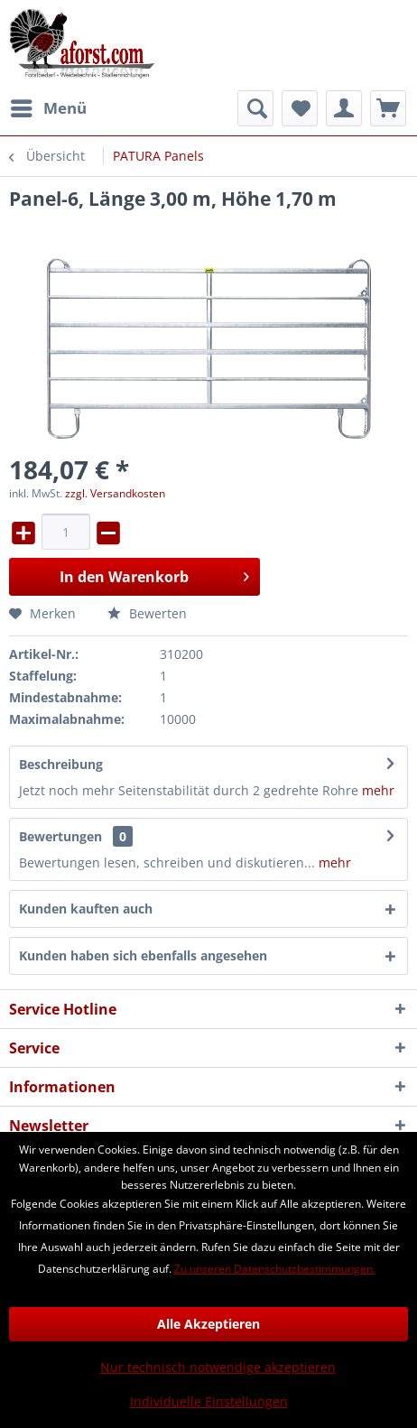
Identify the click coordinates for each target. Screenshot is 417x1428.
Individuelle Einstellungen (209, 1401)
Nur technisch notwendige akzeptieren (218, 1367)
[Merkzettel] (300, 108)
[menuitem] (48, 108)
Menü (49, 106)
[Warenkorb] (388, 108)
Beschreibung (61, 764)
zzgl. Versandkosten (115, 493)
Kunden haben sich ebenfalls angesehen (143, 955)
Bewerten (147, 613)
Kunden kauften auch (86, 908)
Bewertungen (60, 836)
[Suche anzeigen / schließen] (255, 108)
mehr (378, 790)
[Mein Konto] (344, 108)
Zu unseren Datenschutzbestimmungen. (274, 1268)
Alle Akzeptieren (208, 1323)
